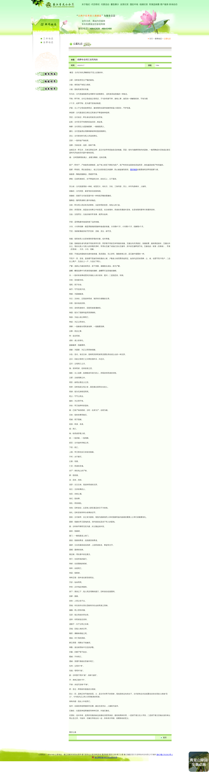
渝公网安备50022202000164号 (104, 757)
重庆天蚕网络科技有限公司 (141, 755)
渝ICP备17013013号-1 (164, 755)
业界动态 (48, 42)
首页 (151, 39)
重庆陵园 (133, 170)
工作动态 (48, 38)
